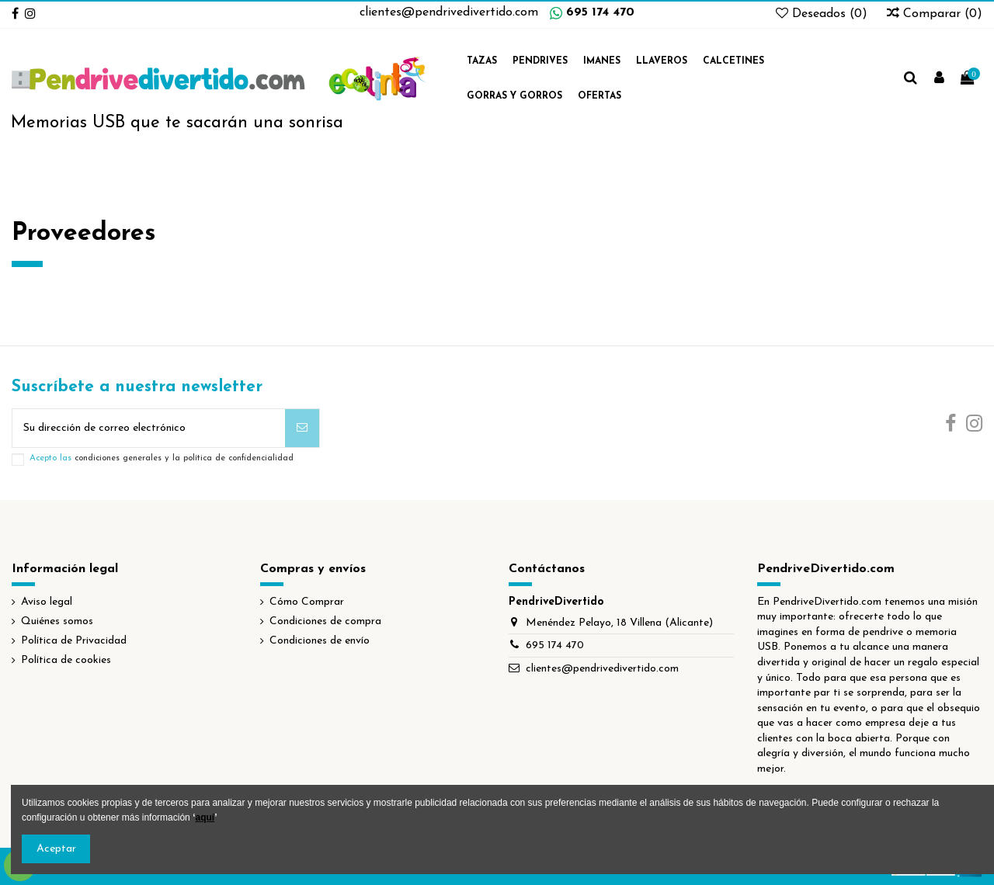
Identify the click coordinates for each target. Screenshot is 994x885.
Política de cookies (66, 660)
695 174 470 (600, 12)
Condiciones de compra (325, 621)
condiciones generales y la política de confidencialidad (184, 458)
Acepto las (162, 458)
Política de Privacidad (74, 641)
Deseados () (823, 14)
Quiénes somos (57, 621)
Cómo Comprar (306, 602)
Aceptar (56, 849)
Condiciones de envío (319, 641)
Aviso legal (46, 602)
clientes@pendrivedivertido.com (449, 12)
